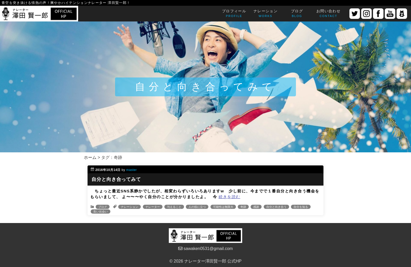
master (131, 170)
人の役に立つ (197, 206)
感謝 (256, 206)
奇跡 (243, 206)
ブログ (102, 206)
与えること (174, 206)
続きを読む (229, 196)
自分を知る (301, 206)
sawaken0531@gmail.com (205, 248)
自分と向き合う (276, 206)
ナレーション (129, 206)
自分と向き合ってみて (116, 179)
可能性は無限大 (223, 206)
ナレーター (152, 206)
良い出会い (100, 211)
